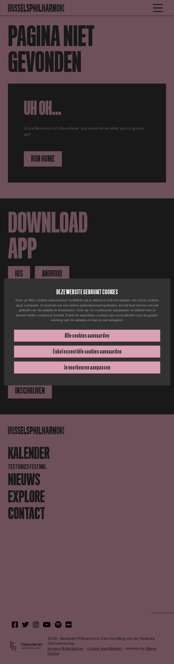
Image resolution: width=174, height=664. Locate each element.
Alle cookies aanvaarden (87, 335)
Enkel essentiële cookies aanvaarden (87, 351)
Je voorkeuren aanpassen (87, 367)
